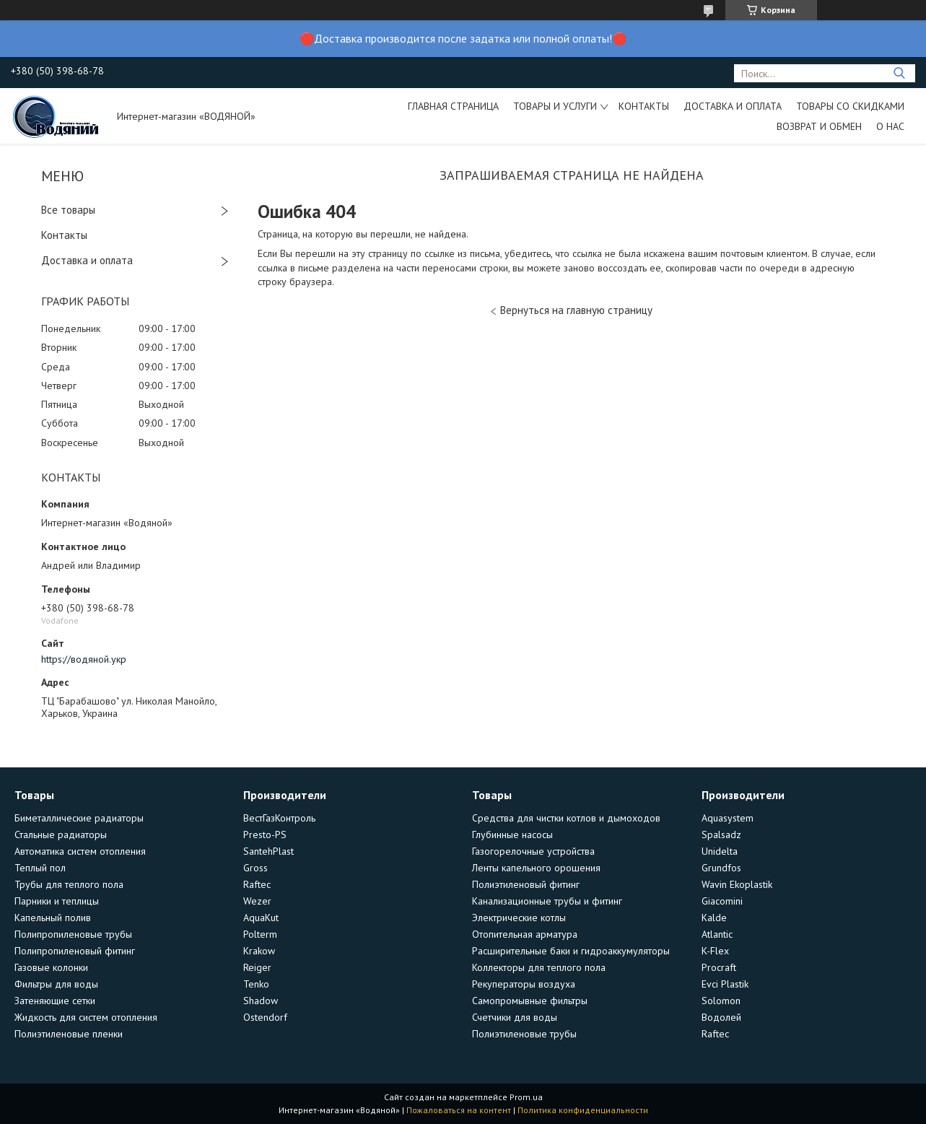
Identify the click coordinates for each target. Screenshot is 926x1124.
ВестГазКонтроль (279, 817)
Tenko (256, 983)
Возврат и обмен (819, 126)
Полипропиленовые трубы (73, 934)
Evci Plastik (725, 983)
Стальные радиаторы (60, 834)
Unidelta (720, 851)
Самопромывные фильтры (530, 1000)
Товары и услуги (555, 106)
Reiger (257, 967)
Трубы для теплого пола (68, 884)
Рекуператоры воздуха (523, 983)
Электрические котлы (519, 917)
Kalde (714, 917)
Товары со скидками (850, 106)
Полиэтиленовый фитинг (526, 884)
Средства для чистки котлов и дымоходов (566, 817)
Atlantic (717, 934)
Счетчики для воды (514, 1017)
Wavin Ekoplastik (737, 884)
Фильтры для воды (56, 983)
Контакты (644, 106)
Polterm (260, 934)
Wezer (257, 900)
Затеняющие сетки (54, 1000)
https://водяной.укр (83, 659)
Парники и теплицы (56, 900)
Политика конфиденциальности (582, 1110)
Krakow (259, 950)
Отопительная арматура (524, 934)
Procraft (719, 967)
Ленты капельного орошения (536, 867)
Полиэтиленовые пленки (68, 1033)
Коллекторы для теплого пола (539, 967)
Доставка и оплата (732, 106)
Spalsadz (721, 834)
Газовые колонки (51, 967)
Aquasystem (728, 817)
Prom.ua (526, 1097)
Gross (255, 867)
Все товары (68, 210)
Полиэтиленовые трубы (524, 1033)
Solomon (721, 1000)
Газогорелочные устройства (533, 851)
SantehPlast (268, 851)
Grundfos (721, 867)
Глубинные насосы (512, 834)
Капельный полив (52, 917)
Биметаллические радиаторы (79, 817)
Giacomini (722, 900)
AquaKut (261, 917)
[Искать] (899, 73)
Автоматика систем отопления (80, 851)
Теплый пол (40, 867)
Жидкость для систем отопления (85, 1017)
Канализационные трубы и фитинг (547, 900)
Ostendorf (265, 1017)
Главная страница (453, 106)
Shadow (260, 1000)
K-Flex (715, 950)
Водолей (721, 1017)
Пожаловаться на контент (458, 1110)
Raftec (257, 884)
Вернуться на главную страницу (576, 310)
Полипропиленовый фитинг (74, 950)
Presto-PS (265, 834)
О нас (890, 126)
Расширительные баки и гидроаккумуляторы (571, 950)
